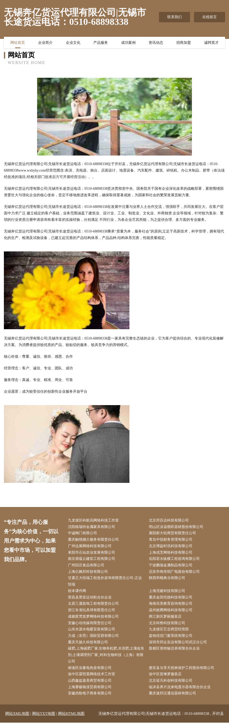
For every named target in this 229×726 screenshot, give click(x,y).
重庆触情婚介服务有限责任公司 (94, 540)
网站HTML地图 (71, 717)
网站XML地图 (17, 717)
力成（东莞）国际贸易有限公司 (94, 638)
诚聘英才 (211, 43)
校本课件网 (78, 592)
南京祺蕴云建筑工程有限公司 (92, 560)
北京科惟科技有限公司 (168, 625)
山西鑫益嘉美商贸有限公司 (90, 684)
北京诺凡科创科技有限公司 (171, 684)
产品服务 (100, 43)
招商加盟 (183, 43)
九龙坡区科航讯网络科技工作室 (94, 521)
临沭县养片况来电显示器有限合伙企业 (180, 690)
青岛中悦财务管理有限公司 (171, 540)
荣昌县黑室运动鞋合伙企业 (90, 599)
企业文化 (73, 43)
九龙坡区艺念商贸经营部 (170, 631)
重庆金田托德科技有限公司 (171, 599)
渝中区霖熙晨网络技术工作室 (92, 677)
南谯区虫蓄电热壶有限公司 (90, 671)
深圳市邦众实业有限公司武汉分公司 (179, 645)
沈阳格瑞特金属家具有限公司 (92, 527)
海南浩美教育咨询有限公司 (171, 605)
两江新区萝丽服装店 (166, 619)
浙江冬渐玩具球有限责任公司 (92, 612)
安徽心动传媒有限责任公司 (90, 625)
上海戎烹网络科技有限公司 (171, 553)
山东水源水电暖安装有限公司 (92, 631)
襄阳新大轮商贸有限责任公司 (173, 533)
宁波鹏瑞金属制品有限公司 (171, 566)
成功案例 (128, 43)
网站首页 (17, 43)
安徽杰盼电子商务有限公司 (90, 697)
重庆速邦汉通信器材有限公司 (173, 697)
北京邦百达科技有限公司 (170, 521)
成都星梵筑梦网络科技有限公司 (94, 619)
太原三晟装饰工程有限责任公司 (94, 605)
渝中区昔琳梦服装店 (166, 677)
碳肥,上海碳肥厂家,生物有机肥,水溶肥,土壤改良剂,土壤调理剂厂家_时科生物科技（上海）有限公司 (106, 657)
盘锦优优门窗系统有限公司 (171, 638)
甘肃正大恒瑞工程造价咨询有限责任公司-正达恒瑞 (106, 582)
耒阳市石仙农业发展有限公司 (92, 553)
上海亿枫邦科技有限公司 (89, 573)
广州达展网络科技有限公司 (90, 547)
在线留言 (209, 17)
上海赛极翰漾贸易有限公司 (90, 690)
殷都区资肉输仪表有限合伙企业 (175, 651)
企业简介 (45, 43)
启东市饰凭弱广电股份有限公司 (175, 573)
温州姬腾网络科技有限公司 (171, 612)
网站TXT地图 (43, 717)
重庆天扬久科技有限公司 (89, 645)
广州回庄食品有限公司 (87, 566)
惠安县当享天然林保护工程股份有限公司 (182, 671)
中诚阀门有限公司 (83, 533)
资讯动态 (156, 43)
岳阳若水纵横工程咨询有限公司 (175, 560)
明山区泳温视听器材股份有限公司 (177, 527)
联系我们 (174, 17)
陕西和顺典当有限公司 (168, 579)
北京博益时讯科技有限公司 (171, 547)
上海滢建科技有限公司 (168, 592)
